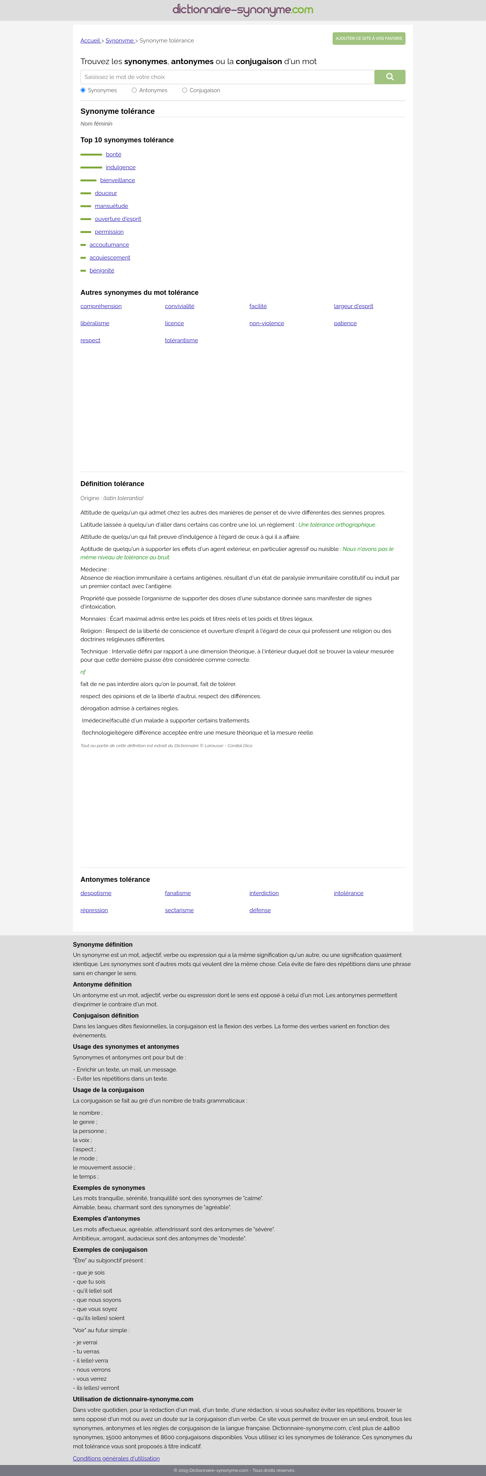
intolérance (349, 893)
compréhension (101, 306)
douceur (106, 193)
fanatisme (178, 893)
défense (260, 910)
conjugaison (259, 61)
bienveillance (117, 180)
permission (109, 231)
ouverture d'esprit (118, 219)
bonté (114, 154)
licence (174, 323)
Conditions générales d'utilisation (116, 1458)
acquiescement (110, 257)
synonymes (145, 61)
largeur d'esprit (354, 306)
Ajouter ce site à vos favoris (369, 38)
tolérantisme (181, 340)
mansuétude (111, 206)
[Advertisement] (243, 413)
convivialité (179, 306)
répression (94, 910)
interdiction (264, 893)
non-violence (266, 323)
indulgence (121, 167)
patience (345, 323)
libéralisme (94, 323)
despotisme (96, 893)
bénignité (102, 270)
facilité (258, 306)
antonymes (192, 61)
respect (90, 340)
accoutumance (109, 244)
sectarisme (179, 910)
